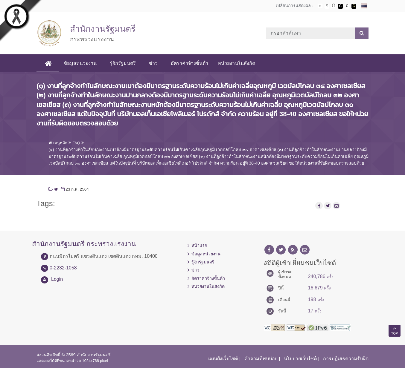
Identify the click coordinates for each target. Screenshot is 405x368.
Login (57, 279)
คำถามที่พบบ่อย (261, 358)
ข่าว (154, 63)
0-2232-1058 (63, 267)
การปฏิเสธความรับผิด (346, 358)
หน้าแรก (199, 245)
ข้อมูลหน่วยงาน (81, 63)
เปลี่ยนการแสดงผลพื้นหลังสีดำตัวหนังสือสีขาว (340, 6)
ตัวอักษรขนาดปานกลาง (327, 6)
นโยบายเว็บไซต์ (300, 358)
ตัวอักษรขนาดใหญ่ (333, 6)
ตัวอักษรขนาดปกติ (320, 6)
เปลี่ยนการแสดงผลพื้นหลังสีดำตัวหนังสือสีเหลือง (353, 6)
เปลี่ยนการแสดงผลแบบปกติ (347, 6)
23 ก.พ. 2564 (74, 189)
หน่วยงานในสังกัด (237, 63)
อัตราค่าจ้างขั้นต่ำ (190, 63)
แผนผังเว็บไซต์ (223, 358)
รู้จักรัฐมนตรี (124, 63)
